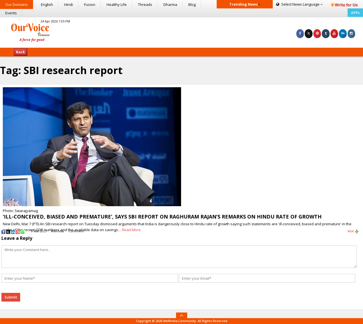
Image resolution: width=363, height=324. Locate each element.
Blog (192, 4)
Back (20, 51)
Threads (145, 4)
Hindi (68, 4)
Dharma (170, 4)
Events (11, 12)
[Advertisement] (181, 31)
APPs (355, 12)
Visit (353, 231)
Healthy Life (117, 4)
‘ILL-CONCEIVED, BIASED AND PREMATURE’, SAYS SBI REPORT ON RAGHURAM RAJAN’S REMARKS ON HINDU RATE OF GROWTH (162, 216)
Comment (76, 231)
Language (299, 4)
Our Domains (16, 4)
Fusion (89, 4)
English (47, 4)
